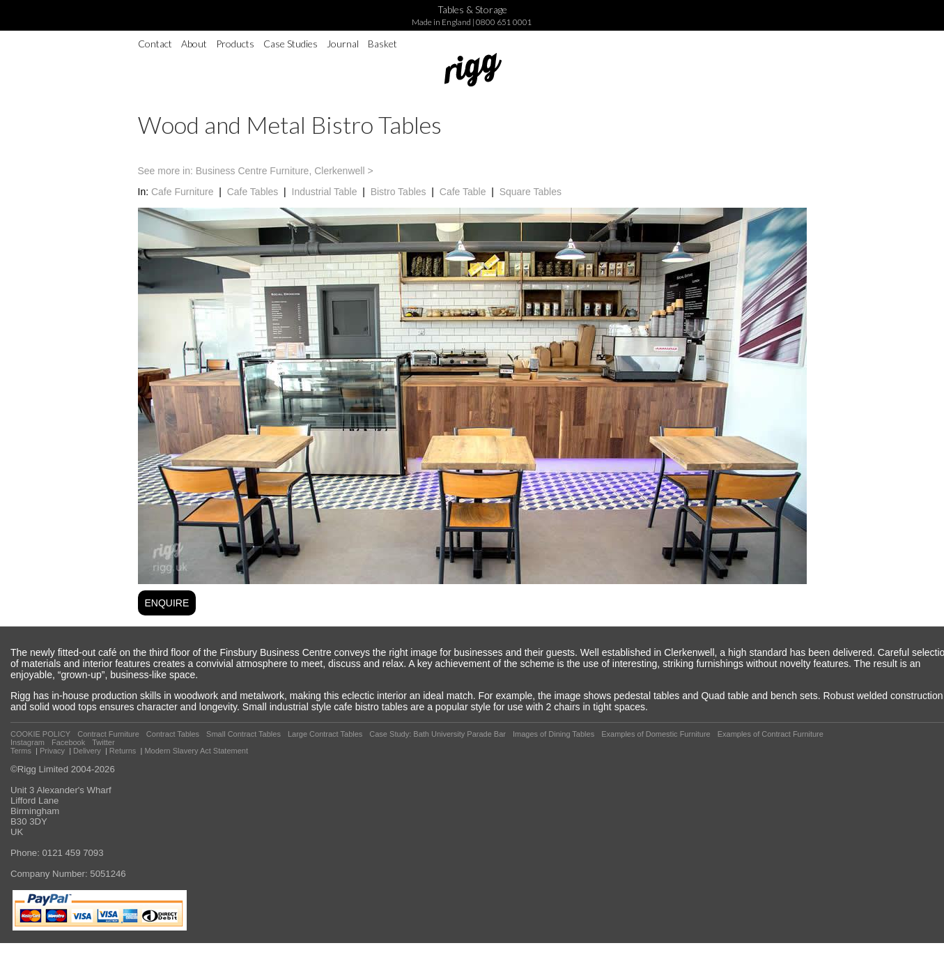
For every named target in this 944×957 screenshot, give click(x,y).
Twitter (103, 742)
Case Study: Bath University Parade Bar (437, 734)
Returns (123, 751)
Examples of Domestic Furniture (656, 734)
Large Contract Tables (325, 734)
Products (235, 43)
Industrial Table (324, 191)
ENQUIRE (167, 602)
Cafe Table (463, 191)
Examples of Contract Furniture (770, 734)
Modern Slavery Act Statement (196, 751)
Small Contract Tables (243, 734)
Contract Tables (172, 734)
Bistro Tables (398, 191)
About (194, 43)
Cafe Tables (253, 191)
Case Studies (290, 43)
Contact (155, 43)
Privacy (52, 751)
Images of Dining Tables (553, 734)
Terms (20, 751)
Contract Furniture (108, 734)
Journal (343, 43)
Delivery (87, 751)
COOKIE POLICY (40, 734)
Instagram (27, 742)
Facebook (68, 742)
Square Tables (531, 191)
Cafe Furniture (182, 191)
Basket (382, 43)
